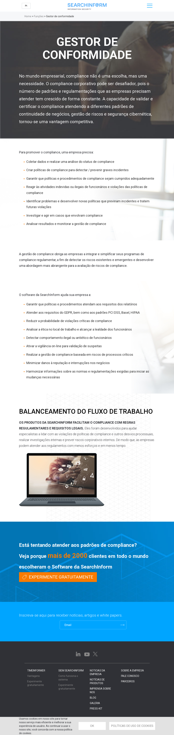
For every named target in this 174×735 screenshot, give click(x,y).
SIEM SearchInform (71, 670)
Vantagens (33, 676)
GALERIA (95, 703)
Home (27, 16)
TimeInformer (36, 670)
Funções (39, 16)
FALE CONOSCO (130, 676)
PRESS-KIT (96, 708)
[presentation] (36, 624)
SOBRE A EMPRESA (132, 670)
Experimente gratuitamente (61, 577)
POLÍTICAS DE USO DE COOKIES (132, 726)
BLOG (93, 697)
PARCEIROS (128, 681)
